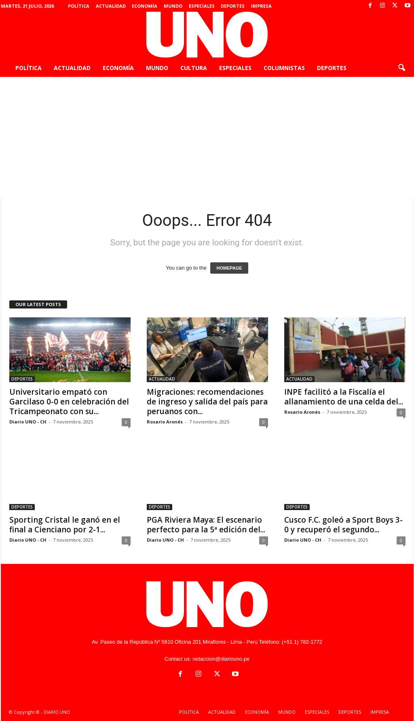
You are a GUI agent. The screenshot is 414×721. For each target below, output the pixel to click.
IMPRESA (261, 6)
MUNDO (173, 6)
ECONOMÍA (144, 6)
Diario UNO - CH (27, 422)
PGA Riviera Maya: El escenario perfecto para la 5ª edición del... (206, 525)
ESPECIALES (202, 6)
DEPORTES (233, 6)
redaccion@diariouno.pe (220, 659)
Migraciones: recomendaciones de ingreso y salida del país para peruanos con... (207, 402)
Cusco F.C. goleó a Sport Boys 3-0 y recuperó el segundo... (343, 525)
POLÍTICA (78, 6)
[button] (401, 68)
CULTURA (193, 68)
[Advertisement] (207, 137)
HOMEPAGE (229, 268)
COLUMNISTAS (284, 68)
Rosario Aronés (165, 422)
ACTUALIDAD (111, 6)
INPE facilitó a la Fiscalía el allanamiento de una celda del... (343, 397)
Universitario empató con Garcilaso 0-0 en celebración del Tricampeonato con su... (69, 402)
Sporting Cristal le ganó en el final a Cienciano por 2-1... (64, 525)
